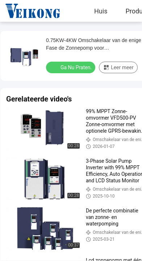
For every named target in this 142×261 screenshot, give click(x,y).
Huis (100, 10)
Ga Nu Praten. (71, 67)
